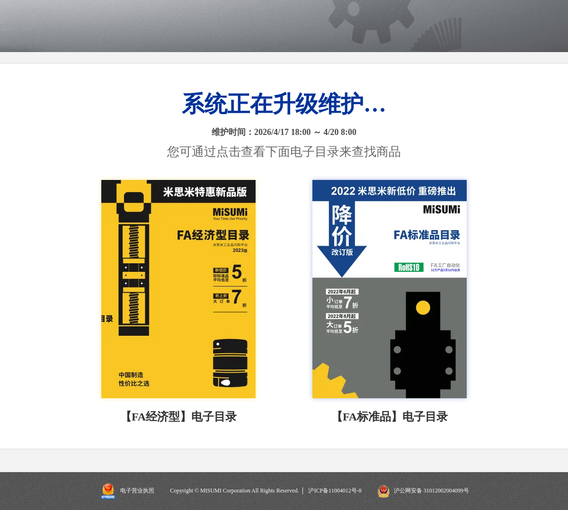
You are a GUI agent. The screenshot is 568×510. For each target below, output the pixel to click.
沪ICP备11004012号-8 (334, 490)
